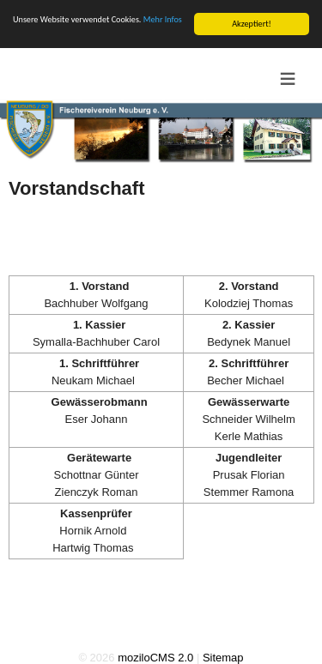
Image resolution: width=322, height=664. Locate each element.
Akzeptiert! (251, 22)
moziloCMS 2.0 (155, 656)
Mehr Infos (162, 18)
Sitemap (223, 656)
